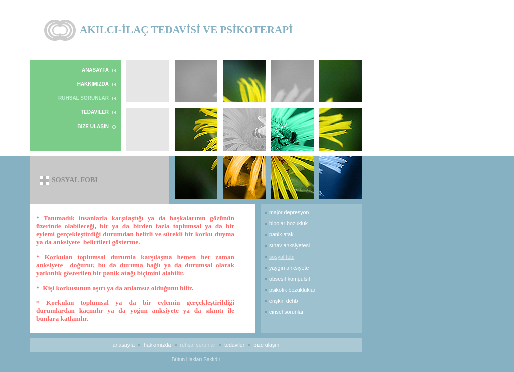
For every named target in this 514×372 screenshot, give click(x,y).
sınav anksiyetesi (289, 245)
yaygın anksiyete (289, 268)
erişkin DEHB (283, 301)
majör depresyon (289, 212)
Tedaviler (95, 112)
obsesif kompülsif (289, 279)
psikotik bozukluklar (292, 290)
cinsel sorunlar (286, 312)
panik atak (281, 234)
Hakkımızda (93, 84)
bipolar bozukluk (288, 223)
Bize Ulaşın (93, 126)
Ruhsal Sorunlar (83, 98)
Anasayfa (95, 70)
